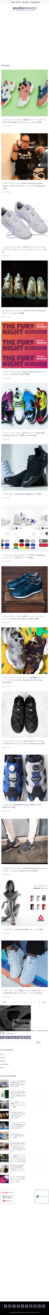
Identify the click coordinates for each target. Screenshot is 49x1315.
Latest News (25, 2)
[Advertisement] (24, 38)
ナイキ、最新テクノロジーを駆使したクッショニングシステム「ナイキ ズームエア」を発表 (17, 1104)
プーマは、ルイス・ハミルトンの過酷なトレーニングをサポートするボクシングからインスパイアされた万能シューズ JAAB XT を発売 (18, 1158)
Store (13, 2)
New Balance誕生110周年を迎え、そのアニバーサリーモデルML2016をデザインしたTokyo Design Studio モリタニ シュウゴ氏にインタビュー (18, 1147)
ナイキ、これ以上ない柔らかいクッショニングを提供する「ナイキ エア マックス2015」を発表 (17, 1179)
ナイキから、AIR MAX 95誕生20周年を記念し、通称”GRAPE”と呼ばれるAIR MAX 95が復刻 (18, 1083)
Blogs (18, 2)
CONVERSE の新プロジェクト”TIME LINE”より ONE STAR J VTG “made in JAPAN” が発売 (17, 1115)
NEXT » (44, 1002)
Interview (2, 1061)
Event (1, 1054)
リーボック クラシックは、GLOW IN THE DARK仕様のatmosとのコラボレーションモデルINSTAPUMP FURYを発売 (18, 1094)
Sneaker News (4, 1064)
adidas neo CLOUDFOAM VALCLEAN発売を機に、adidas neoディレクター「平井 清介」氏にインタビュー (17, 1169)
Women (2, 1067)
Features (2, 1057)
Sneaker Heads (35, 2)
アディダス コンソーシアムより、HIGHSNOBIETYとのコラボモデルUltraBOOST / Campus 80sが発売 (18, 1125)
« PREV (4, 1002)
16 (39, 1002)
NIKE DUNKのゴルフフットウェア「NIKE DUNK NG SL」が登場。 (18, 1135)
